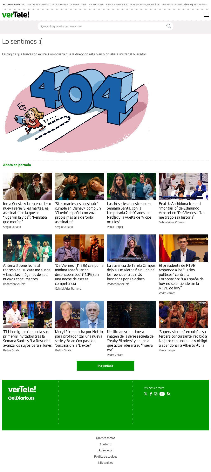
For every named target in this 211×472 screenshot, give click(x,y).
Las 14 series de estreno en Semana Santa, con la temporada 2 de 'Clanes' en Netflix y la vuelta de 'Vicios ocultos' (129, 212)
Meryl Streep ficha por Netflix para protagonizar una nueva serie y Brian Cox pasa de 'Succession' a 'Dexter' (79, 338)
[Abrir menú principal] (206, 15)
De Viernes (75, 4)
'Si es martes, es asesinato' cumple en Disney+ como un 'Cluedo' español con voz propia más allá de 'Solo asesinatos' (78, 212)
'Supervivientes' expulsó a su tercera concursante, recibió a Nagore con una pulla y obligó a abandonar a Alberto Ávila (183, 338)
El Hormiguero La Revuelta (196, 4)
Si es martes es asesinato (39, 4)
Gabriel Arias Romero (172, 222)
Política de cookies (105, 456)
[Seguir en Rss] (168, 394)
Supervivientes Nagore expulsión (144, 4)
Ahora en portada (17, 165)
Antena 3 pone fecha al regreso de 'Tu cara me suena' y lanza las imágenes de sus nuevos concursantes (27, 272)
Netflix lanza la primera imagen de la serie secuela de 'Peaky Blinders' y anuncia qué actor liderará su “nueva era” (130, 340)
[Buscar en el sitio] (101, 26)
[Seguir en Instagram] (155, 394)
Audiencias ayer (96, 4)
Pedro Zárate (167, 293)
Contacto (105, 444)
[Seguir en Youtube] (162, 394)
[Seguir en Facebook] (151, 394)
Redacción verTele (14, 284)
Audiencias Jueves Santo (117, 4)
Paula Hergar (115, 226)
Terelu (84, 4)
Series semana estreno (172, 4)
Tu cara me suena (60, 4)
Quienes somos (105, 438)
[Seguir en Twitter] (146, 394)
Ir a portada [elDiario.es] (105, 365)
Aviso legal (105, 450)
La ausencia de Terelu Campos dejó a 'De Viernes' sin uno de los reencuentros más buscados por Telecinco (131, 272)
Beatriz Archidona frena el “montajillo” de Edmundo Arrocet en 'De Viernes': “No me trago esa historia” (182, 210)
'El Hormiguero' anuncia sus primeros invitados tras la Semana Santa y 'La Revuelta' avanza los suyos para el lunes (27, 338)
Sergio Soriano (12, 226)
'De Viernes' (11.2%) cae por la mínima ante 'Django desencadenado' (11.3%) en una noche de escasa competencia (79, 274)
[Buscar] (168, 26)
